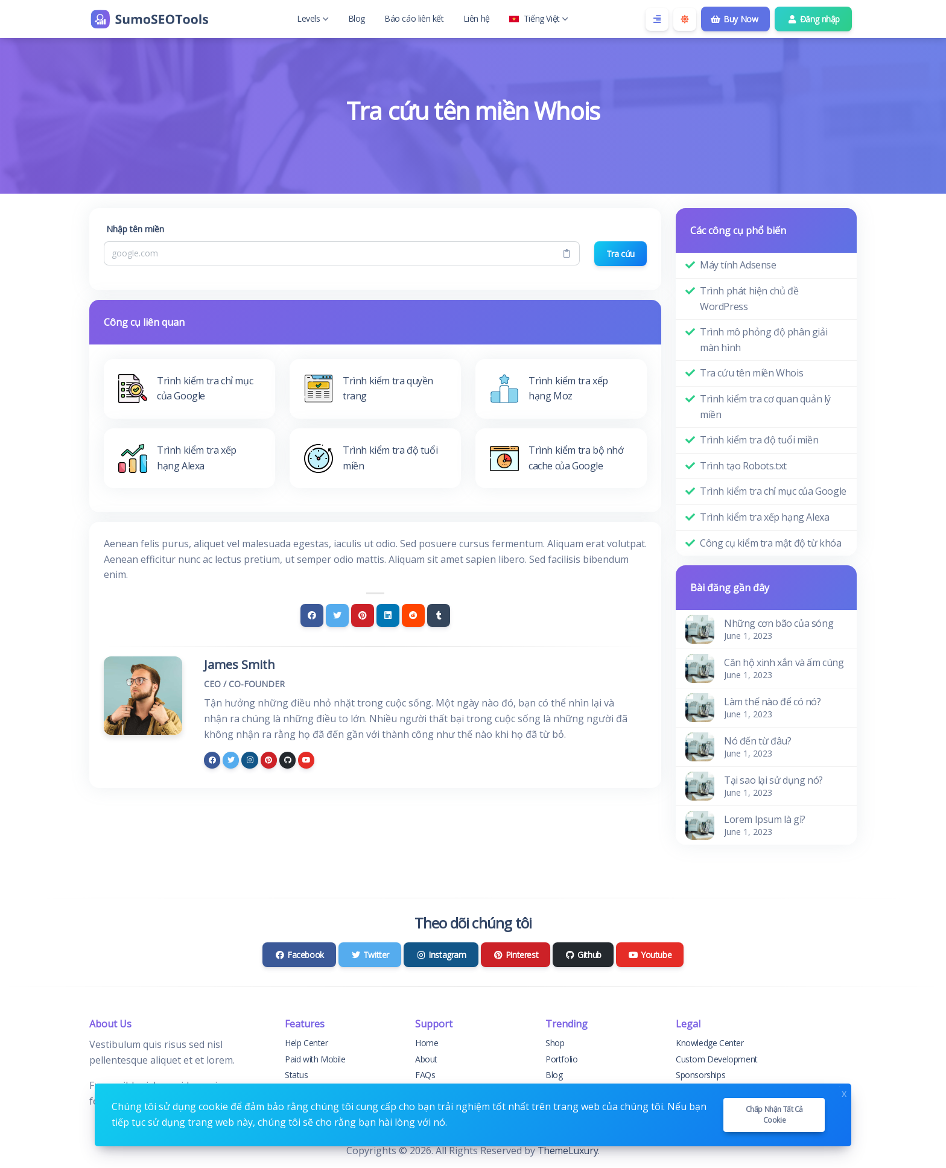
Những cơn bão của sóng (778, 623)
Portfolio (561, 1059)
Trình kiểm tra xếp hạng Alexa (764, 517)
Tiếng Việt (538, 18)
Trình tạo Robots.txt (743, 465)
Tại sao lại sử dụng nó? (773, 780)
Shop (554, 1043)
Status (296, 1075)
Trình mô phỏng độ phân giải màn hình (763, 339)
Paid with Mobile (315, 1059)
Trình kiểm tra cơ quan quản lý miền (765, 406)
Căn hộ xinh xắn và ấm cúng (784, 662)
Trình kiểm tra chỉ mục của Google (773, 491)
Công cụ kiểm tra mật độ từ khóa (771, 543)
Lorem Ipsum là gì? (764, 819)
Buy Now (734, 19)
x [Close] (844, 1092)
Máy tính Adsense (738, 264)
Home (426, 1043)
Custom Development (717, 1059)
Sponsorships (700, 1075)
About (426, 1059)
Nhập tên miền (135, 229)
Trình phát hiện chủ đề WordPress (749, 298)
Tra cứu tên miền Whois (751, 372)
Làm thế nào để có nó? (772, 701)
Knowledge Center (710, 1043)
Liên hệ (476, 18)
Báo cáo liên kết (414, 18)
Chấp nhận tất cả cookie (775, 1114)
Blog (356, 18)
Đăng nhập (813, 19)
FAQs (425, 1075)
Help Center (306, 1043)
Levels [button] (313, 18)
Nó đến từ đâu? (757, 740)
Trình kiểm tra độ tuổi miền (759, 439)
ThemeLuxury (568, 1150)
